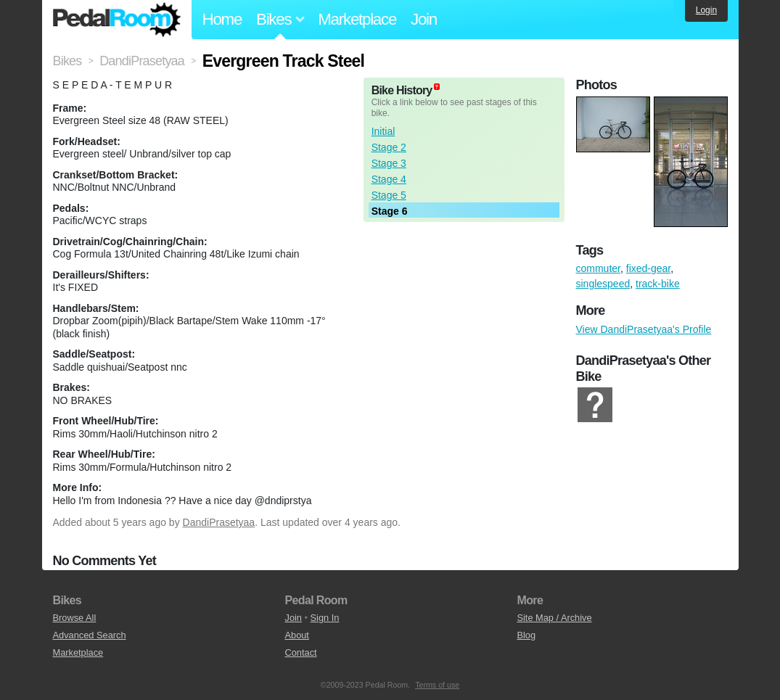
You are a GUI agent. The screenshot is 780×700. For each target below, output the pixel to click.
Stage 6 (389, 211)
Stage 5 (388, 195)
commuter (598, 268)
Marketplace (357, 19)
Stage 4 (388, 179)
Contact (300, 652)
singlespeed (603, 283)
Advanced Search (89, 635)
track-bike (658, 283)
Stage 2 (388, 147)
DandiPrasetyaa (219, 522)
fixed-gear (648, 268)
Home (222, 19)
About (296, 635)
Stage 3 (388, 163)
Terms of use (437, 684)
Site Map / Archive (554, 617)
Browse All (75, 617)
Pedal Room (117, 19)
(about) (436, 86)
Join (424, 19)
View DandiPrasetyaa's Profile (644, 329)
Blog (526, 635)
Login (706, 10)
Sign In (325, 617)
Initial (383, 131)
